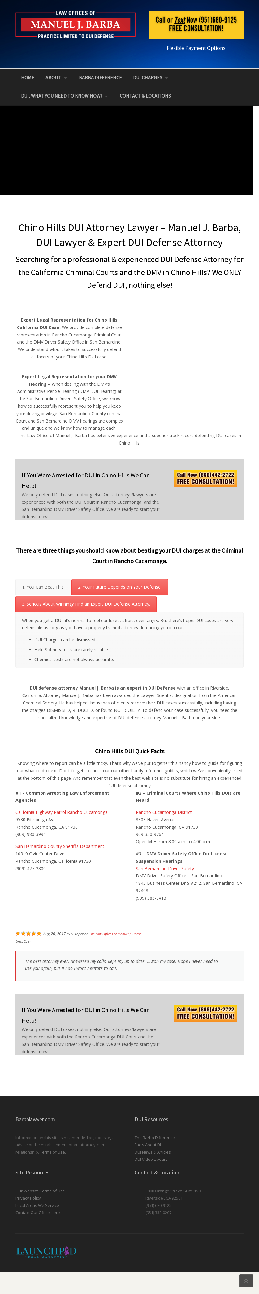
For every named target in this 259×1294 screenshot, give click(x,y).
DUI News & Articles (153, 1152)
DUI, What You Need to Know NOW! (61, 96)
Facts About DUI (149, 1144)
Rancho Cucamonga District (164, 812)
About (53, 77)
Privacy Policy (28, 1198)
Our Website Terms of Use (40, 1191)
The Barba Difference (155, 1137)
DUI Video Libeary (151, 1159)
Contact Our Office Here (37, 1212)
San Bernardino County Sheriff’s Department (59, 846)
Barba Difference (100, 77)
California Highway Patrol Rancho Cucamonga (61, 812)
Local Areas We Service (37, 1205)
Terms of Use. (53, 1152)
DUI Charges (147, 77)
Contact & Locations (145, 96)
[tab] (43, 587)
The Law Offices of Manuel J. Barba (115, 934)
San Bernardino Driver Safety (165, 868)
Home (27, 77)
